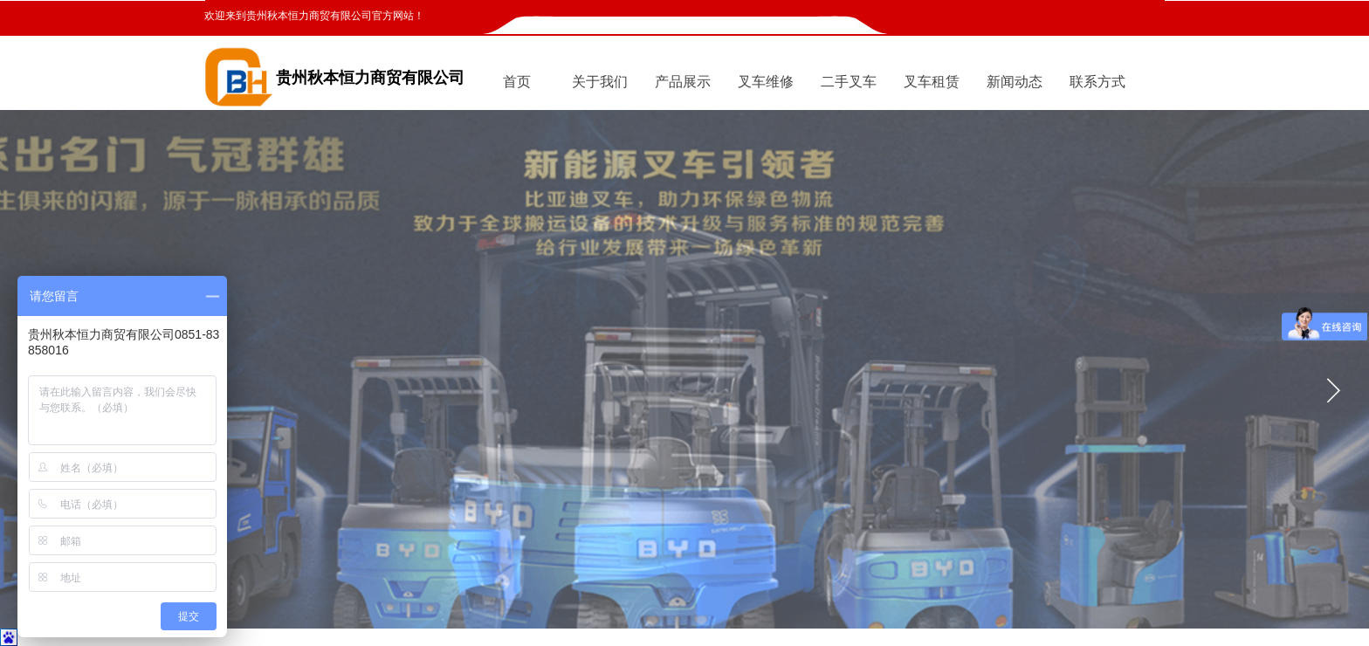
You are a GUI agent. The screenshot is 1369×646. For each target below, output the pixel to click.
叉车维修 (766, 81)
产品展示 (683, 81)
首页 (517, 81)
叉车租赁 (932, 81)
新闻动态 (1014, 81)
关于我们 (600, 81)
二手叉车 (849, 81)
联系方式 (1097, 81)
